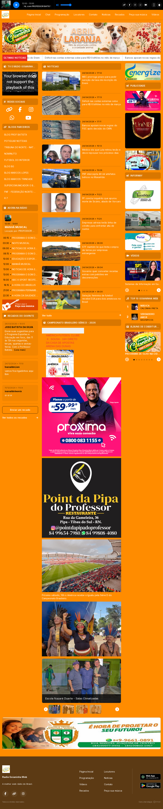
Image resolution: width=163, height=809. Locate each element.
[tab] (139, 290)
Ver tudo (81, 315)
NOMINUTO (10, 153)
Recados (119, 14)
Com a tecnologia (150, 802)
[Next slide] (117, 709)
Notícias (106, 14)
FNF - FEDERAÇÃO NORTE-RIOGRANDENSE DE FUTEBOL (21, 191)
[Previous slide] (127, 290)
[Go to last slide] (46, 709)
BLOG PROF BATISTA (15, 134)
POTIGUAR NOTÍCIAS (15, 141)
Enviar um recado (20, 409)
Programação (62, 14)
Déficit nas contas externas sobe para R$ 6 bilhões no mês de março (91, 57)
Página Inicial (34, 14)
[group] (81, 681)
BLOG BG (9, 166)
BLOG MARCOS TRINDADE (18, 179)
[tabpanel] (143, 273)
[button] (54, 709)
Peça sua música (138, 14)
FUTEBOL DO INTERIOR (17, 160)
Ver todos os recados (20, 417)
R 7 (6, 198)
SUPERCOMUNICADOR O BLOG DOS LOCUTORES (21, 185)
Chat (47, 14)
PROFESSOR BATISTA (30, 230)
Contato (93, 14)
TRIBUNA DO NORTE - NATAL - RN (21, 147)
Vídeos (155, 14)
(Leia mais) (20, 349)
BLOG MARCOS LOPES (16, 172)
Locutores (79, 14)
